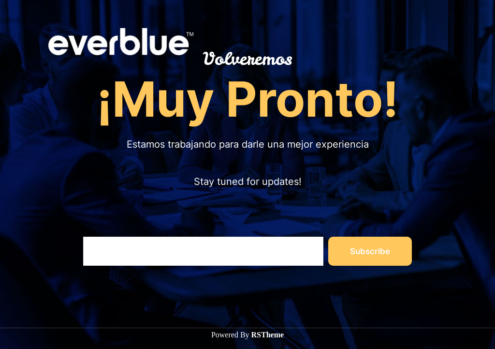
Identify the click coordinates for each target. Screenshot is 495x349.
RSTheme (267, 335)
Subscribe (370, 251)
